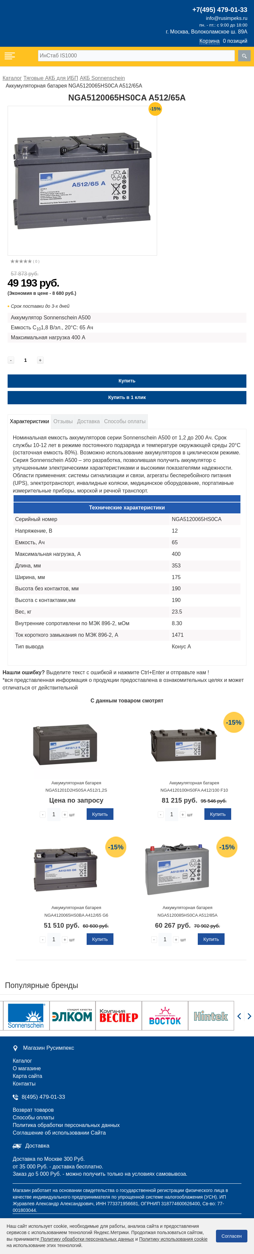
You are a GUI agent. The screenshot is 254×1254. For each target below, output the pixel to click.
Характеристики (29, 421)
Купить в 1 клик (127, 397)
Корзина (209, 41)
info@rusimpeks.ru (226, 18)
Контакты (24, 1084)
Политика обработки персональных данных (66, 1125)
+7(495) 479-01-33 (219, 9)
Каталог (22, 1061)
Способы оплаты (125, 421)
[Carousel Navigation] (244, 1020)
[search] (244, 55)
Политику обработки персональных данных (86, 1239)
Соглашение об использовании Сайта (59, 1133)
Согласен (232, 1236)
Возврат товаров (33, 1110)
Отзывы (63, 421)
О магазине (27, 1068)
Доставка (88, 421)
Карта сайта (27, 1076)
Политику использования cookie (173, 1239)
